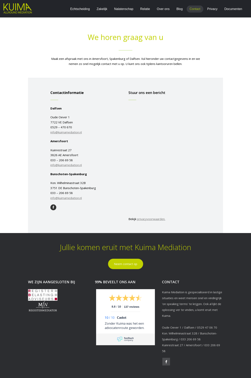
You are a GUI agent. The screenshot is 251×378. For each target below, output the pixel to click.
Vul (143, 59)
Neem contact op (125, 264)
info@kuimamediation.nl (66, 132)
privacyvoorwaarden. (151, 219)
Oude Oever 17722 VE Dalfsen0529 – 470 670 (66, 124)
